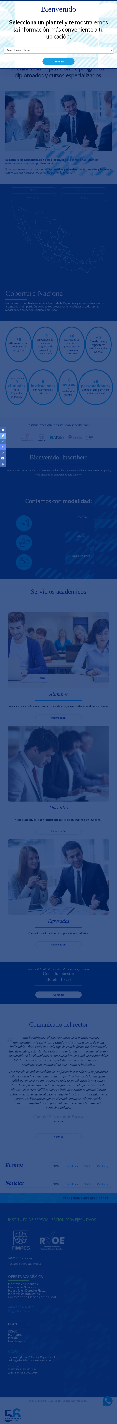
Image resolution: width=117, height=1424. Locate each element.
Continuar (58, 61)
